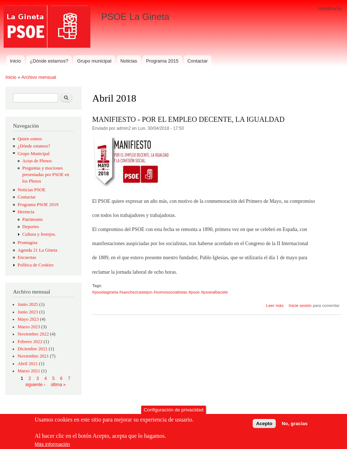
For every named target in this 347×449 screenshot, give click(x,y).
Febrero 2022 (30, 341)
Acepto (264, 425)
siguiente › (35, 384)
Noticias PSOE (32, 189)
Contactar (197, 61)
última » (58, 384)
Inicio (15, 61)
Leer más (274, 305)
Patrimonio (32, 219)
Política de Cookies (35, 265)
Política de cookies (56, 430)
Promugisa (28, 242)
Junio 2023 (28, 312)
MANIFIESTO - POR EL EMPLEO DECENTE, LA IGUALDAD (188, 119)
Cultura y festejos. (39, 234)
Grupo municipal (94, 61)
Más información (52, 446)
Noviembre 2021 (33, 356)
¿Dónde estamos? (49, 61)
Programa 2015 (162, 61)
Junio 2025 (28, 304)
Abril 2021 (28, 363)
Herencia (26, 211)
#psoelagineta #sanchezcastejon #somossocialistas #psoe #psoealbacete (160, 292)
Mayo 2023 (28, 319)
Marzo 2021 (29, 370)
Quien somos (30, 138)
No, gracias (295, 425)
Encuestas (27, 257)
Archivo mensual (38, 77)
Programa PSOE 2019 (38, 204)
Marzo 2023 (29, 326)
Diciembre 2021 (33, 348)
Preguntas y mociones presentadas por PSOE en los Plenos (45, 175)
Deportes (30, 226)
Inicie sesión (300, 305)
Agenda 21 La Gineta (37, 250)
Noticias (128, 61)
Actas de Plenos (37, 160)
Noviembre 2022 (33, 334)
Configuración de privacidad (173, 412)
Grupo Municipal (34, 153)
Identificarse (330, 8)
